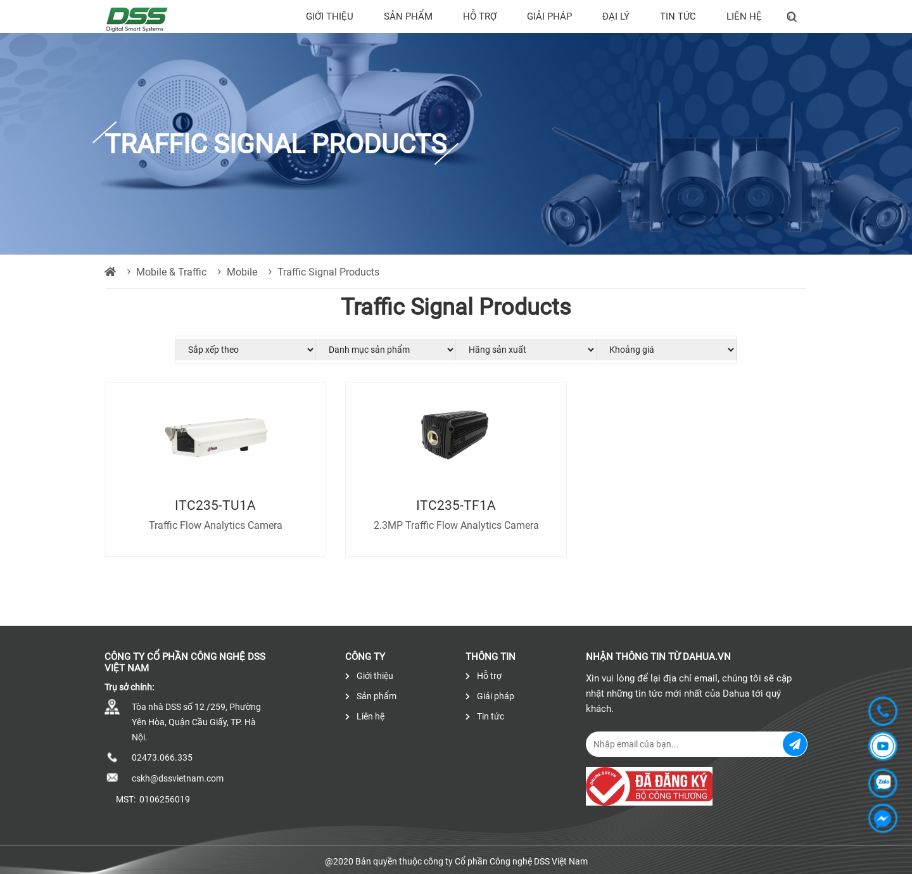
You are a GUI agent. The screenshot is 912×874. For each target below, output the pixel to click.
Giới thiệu (329, 16)
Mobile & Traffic (171, 272)
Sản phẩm (408, 16)
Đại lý (616, 16)
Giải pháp (549, 16)
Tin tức (678, 16)
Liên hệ (744, 16)
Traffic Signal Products (328, 272)
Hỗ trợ (480, 16)
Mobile (242, 272)
